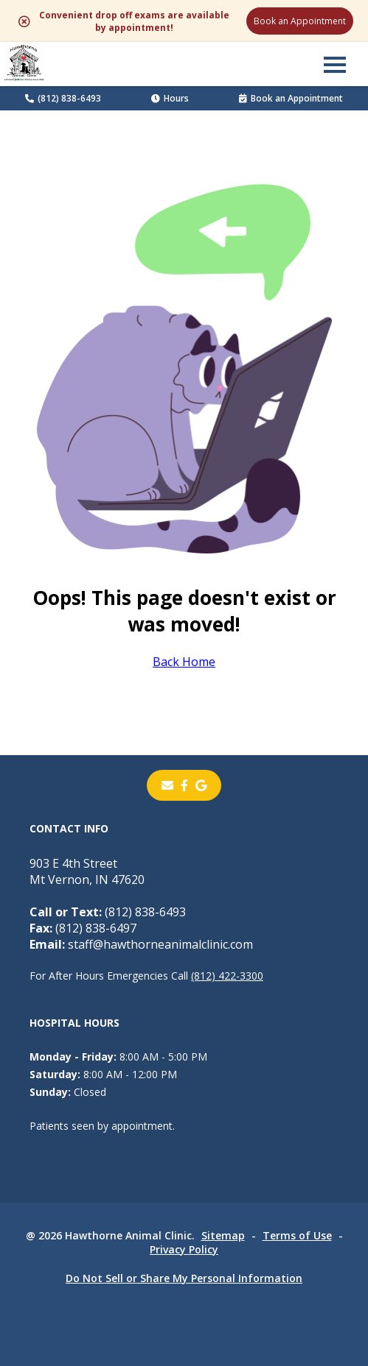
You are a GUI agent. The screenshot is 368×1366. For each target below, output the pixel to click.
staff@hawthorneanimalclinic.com (141, 944)
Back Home (184, 662)
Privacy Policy (184, 1249)
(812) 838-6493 (63, 98)
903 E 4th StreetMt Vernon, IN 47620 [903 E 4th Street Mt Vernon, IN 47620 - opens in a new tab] (87, 871)
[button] (335, 64)
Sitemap (223, 1235)
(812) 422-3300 (227, 976)
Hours (170, 98)
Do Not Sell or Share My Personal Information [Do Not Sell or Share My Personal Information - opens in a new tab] (184, 1278)
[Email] (167, 785)
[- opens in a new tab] (184, 785)
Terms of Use (297, 1235)
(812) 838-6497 (82, 928)
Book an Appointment (300, 21)
